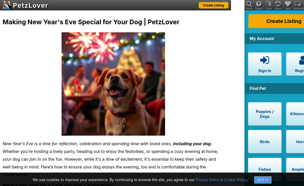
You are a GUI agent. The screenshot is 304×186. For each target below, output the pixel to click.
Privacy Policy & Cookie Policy (221, 179)
